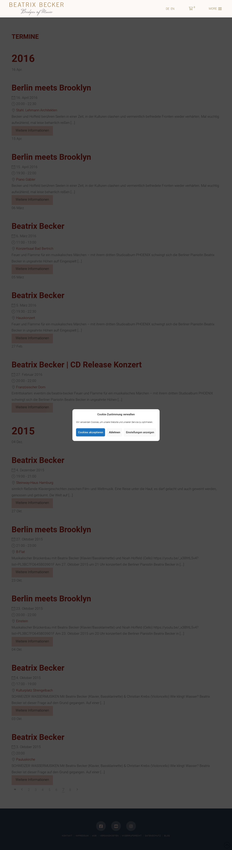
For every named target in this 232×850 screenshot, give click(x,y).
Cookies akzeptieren (90, 432)
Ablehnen (114, 432)
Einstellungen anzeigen (140, 432)
